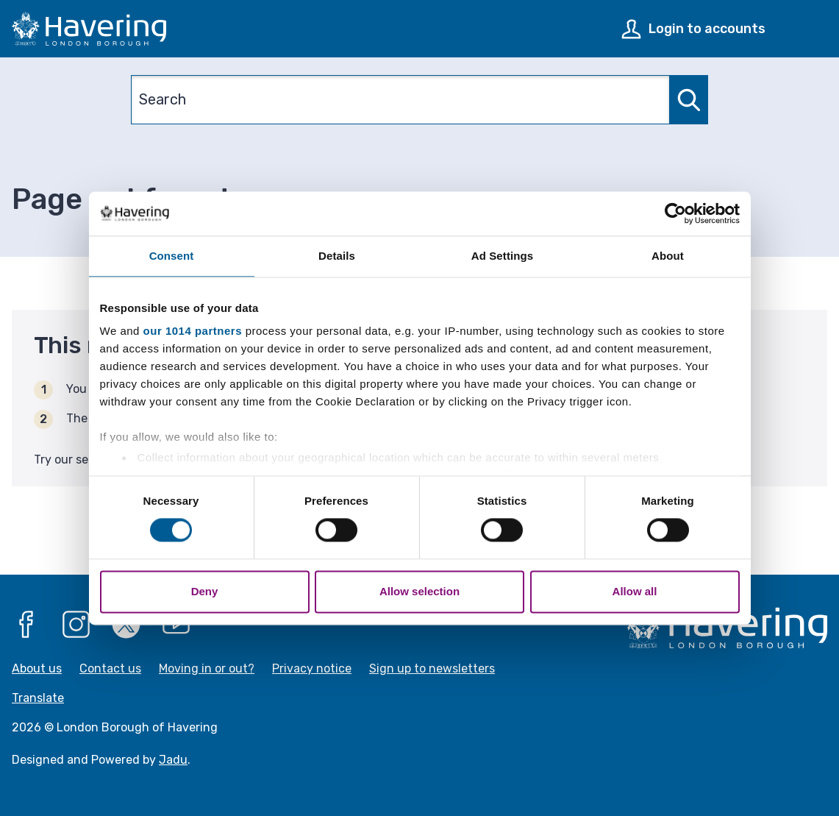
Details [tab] (336, 255)
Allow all (635, 591)
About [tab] (667, 255)
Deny (204, 591)
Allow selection (419, 591)
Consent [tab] (171, 255)
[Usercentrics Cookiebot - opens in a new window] (675, 213)
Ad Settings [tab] (502, 255)
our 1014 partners (192, 330)
